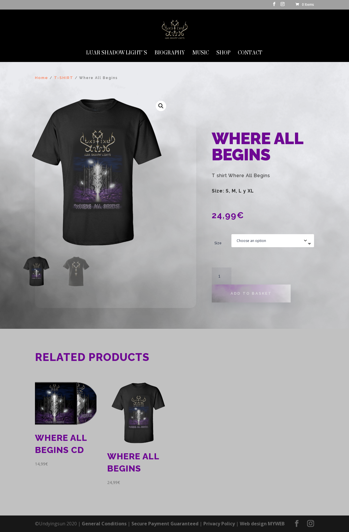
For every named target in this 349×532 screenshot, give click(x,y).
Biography (170, 53)
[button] (161, 106)
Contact (250, 53)
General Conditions (104, 523)
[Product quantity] (222, 276)
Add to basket (251, 293)
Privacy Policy (219, 523)
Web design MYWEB (262, 523)
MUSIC (200, 53)
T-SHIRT (63, 78)
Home (41, 78)
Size (218, 243)
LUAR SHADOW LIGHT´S (116, 53)
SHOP (223, 53)
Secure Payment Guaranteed (164, 523)
